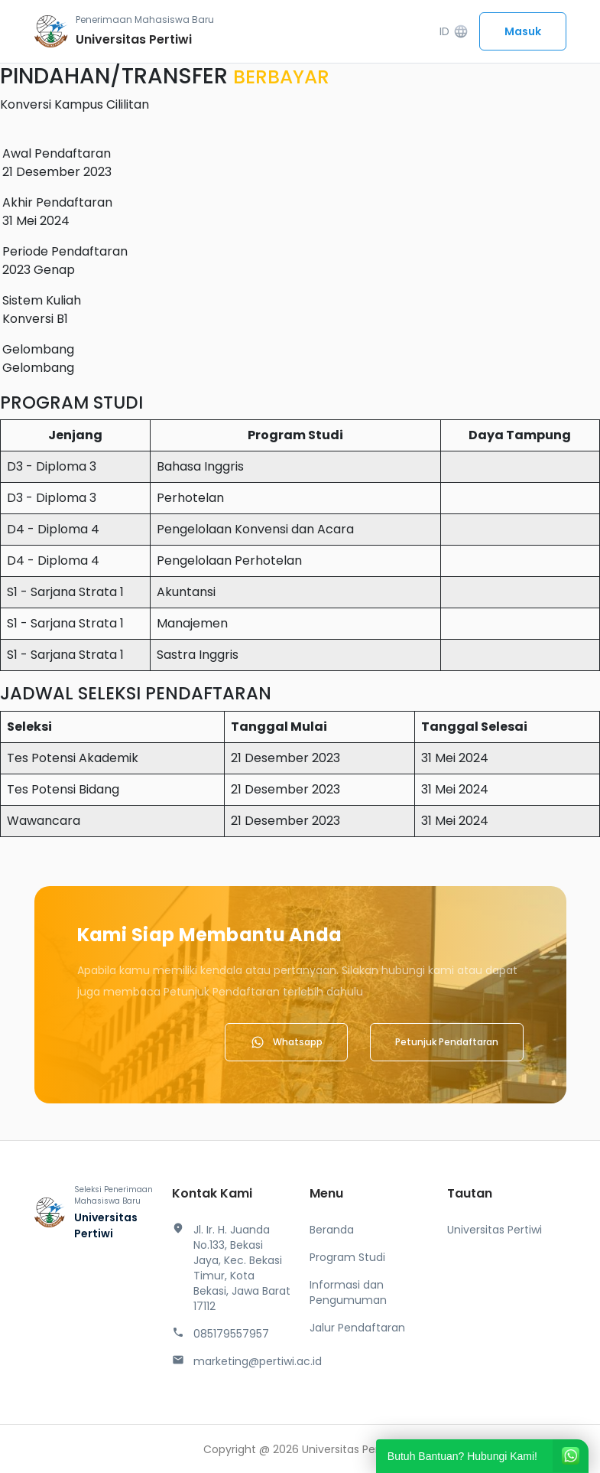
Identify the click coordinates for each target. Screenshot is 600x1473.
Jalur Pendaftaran (357, 1327)
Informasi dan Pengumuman (348, 1292)
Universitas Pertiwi (494, 1229)
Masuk (522, 31)
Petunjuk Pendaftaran (446, 1041)
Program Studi (347, 1257)
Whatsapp (286, 1042)
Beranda (332, 1229)
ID (453, 32)
